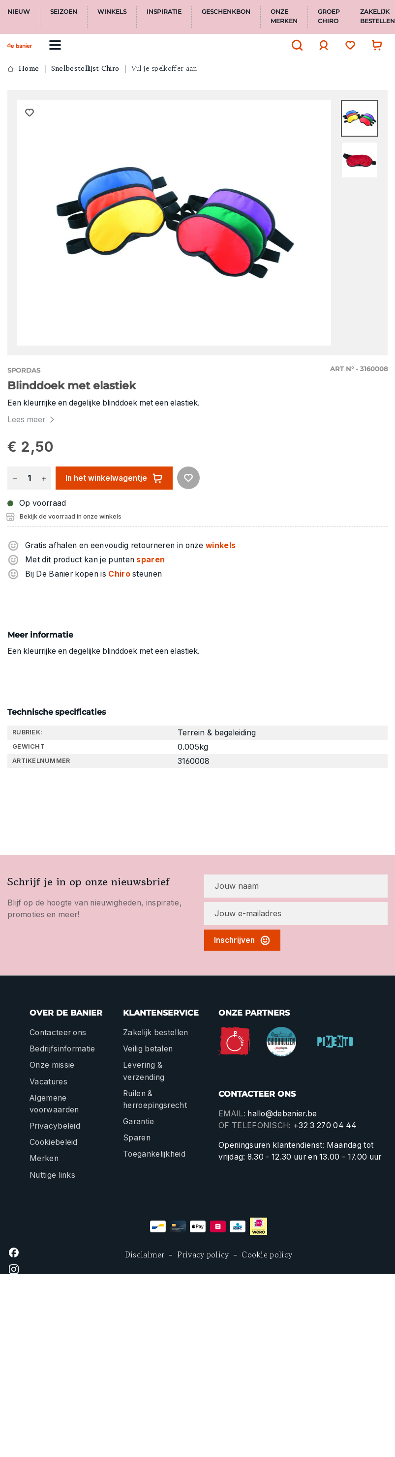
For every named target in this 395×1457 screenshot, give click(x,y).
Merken (44, 1158)
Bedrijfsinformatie (62, 1048)
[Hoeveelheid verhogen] (43, 478)
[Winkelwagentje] (374, 45)
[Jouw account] (321, 45)
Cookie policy (267, 1254)
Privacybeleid (55, 1126)
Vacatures (48, 1081)
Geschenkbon (226, 11)
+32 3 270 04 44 (325, 1125)
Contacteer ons (58, 1032)
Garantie (138, 1121)
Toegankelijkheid (154, 1154)
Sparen (137, 1137)
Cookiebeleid (54, 1142)
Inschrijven (242, 940)
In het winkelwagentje (114, 478)
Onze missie (52, 1065)
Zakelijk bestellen (155, 1032)
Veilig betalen (148, 1048)
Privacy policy (203, 1254)
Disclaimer (145, 1254)
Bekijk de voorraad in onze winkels (71, 516)
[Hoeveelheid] (29, 478)
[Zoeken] (294, 45)
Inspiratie (164, 11)
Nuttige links (52, 1175)
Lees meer (32, 419)
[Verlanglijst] (347, 45)
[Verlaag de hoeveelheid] (14, 478)
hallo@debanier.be (282, 1113)
